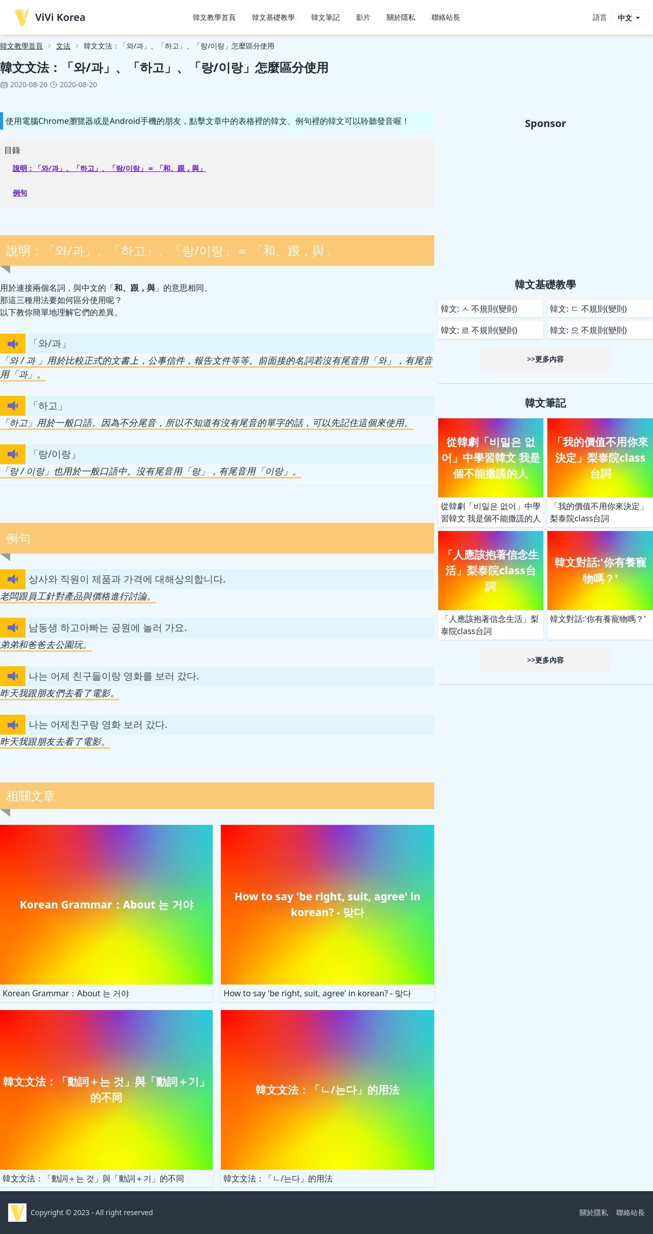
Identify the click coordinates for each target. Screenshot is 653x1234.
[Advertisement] (545, 202)
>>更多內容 (545, 359)
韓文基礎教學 (273, 17)
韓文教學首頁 (214, 17)
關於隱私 (401, 17)
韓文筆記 (325, 17)
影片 (363, 17)
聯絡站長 (446, 17)
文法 (63, 46)
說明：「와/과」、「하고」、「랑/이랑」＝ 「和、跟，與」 (109, 168)
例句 (20, 192)
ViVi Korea (49, 17)
